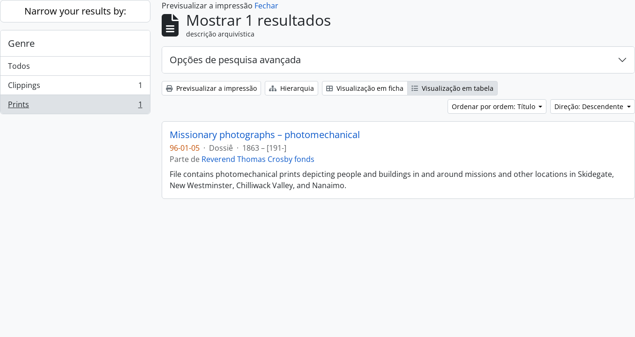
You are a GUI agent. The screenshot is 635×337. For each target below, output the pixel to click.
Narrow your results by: (75, 11)
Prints (74, 106)
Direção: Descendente (589, 106)
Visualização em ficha (364, 88)
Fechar (266, 5)
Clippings (74, 87)
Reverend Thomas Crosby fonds (258, 159)
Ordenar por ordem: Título (494, 106)
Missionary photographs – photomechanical (265, 134)
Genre (21, 43)
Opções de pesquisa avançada (235, 59)
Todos (19, 66)
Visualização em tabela (452, 88)
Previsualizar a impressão (211, 88)
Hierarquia (291, 88)
